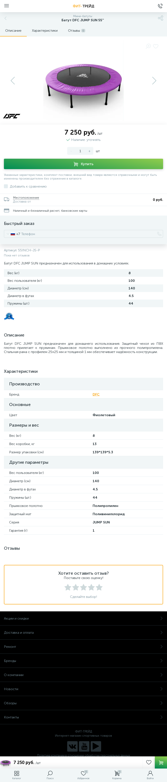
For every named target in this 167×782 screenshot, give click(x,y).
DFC (96, 394)
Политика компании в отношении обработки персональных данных (83, 755)
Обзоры (83, 703)
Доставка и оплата (83, 632)
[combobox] (12, 234)
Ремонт (83, 647)
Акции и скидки (83, 618)
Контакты (83, 717)
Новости (83, 689)
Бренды (83, 661)
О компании (83, 675)
